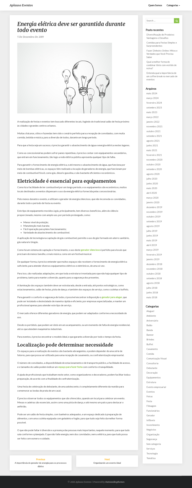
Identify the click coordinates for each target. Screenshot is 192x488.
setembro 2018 (154, 278)
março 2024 (152, 98)
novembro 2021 (154, 126)
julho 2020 (151, 178)
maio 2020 (151, 188)
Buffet (149, 344)
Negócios (151, 429)
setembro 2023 (154, 107)
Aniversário (152, 320)
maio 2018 (151, 297)
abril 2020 (151, 192)
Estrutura (151, 382)
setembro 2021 (154, 136)
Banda (149, 330)
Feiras (149, 396)
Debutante (151, 368)
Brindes (150, 339)
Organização (152, 434)
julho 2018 (151, 287)
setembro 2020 (154, 169)
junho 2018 (152, 292)
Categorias (173, 5)
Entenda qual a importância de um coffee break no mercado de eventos (161, 76)
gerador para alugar (112, 297)
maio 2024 (151, 93)
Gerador (150, 415)
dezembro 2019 (154, 207)
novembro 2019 (154, 211)
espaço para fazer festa (70, 366)
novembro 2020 (154, 159)
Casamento (152, 349)
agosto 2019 (153, 226)
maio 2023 (151, 112)
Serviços (150, 448)
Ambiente (151, 315)
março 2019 (152, 249)
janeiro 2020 (152, 202)
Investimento (153, 425)
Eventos (150, 391)
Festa (149, 401)
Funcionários (153, 410)
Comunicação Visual (156, 358)
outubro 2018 (153, 273)
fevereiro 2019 (154, 254)
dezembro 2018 (154, 264)
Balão (149, 325)
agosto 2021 (153, 140)
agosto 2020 (153, 174)
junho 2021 (152, 145)
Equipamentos (153, 377)
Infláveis (150, 420)
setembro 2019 (154, 221)
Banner (150, 334)
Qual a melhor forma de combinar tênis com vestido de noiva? (161, 65)
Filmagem (151, 406)
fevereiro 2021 (154, 155)
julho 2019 (151, 231)
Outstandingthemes (114, 482)
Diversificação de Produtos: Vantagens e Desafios (160, 36)
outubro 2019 (153, 216)
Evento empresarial (156, 387)
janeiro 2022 (152, 121)
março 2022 (152, 117)
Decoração (152, 372)
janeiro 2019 (152, 259)
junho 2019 (152, 235)
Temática (151, 458)
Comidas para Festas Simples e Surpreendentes (161, 44)
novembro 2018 (154, 268)
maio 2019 (151, 240)
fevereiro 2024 (154, 102)
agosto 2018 (153, 283)
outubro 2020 (153, 164)
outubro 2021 (153, 131)
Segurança (151, 439)
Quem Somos (155, 5)
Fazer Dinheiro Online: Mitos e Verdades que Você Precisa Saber (161, 53)
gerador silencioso (90, 249)
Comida (150, 353)
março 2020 (152, 197)
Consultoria (152, 363)
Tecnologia (152, 453)
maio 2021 (151, 150)
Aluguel (150, 311)
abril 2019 (151, 245)
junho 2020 (152, 183)
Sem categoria (153, 444)
